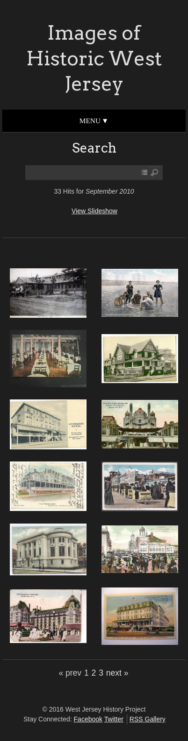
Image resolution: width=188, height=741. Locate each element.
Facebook (88, 719)
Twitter (113, 719)
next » (117, 673)
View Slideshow (94, 211)
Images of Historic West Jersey (94, 58)
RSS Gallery (148, 719)
